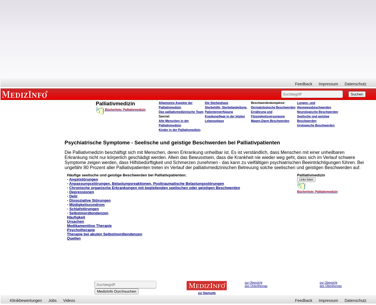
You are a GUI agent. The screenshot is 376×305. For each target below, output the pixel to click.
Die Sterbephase (216, 102)
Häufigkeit (76, 217)
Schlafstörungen (84, 209)
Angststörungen (83, 179)
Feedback (303, 84)
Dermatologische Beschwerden (273, 107)
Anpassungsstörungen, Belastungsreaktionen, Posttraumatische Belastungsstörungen (146, 183)
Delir (73, 196)
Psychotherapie (81, 230)
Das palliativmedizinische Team (181, 111)
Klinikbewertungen (26, 300)
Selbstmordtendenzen (88, 213)
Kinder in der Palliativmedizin (179, 129)
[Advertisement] (188, 39)
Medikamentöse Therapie (89, 226)
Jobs (52, 300)
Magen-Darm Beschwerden (270, 120)
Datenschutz (355, 84)
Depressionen (81, 192)
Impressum (328, 84)
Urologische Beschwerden (316, 125)
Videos (69, 300)
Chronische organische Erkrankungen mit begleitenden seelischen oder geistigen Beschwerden (154, 188)
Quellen (74, 238)
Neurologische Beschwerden (317, 111)
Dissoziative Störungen (90, 200)
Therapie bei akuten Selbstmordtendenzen (104, 234)
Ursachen (75, 221)
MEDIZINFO (26, 94)
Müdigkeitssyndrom (87, 204)
